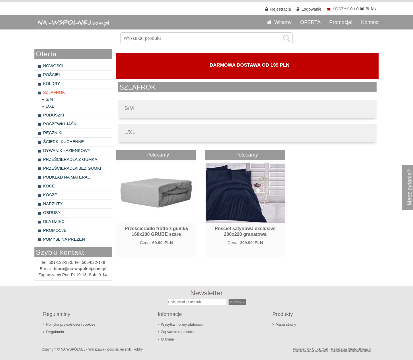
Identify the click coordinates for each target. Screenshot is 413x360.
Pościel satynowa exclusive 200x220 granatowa (245, 231)
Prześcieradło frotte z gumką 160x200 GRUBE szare (156, 231)
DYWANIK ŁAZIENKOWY (66, 150)
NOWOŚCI (53, 66)
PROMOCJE (55, 230)
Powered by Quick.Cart (310, 349)
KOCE (49, 186)
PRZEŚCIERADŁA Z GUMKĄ (70, 159)
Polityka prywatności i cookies (71, 324)
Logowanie (311, 9)
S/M (49, 99)
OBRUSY (52, 212)
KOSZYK (340, 9)
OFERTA (310, 22)
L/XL (50, 106)
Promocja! (340, 22)
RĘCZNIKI (52, 132)
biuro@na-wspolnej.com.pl (80, 268)
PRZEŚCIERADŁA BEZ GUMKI (72, 168)
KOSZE (50, 195)
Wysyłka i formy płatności (182, 324)
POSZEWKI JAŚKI (60, 124)
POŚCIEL (52, 74)
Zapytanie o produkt (177, 332)
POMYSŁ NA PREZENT (65, 239)
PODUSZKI (53, 115)
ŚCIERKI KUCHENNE (63, 141)
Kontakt (370, 22)
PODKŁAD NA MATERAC (66, 177)
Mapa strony (286, 324)
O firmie (167, 339)
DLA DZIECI (54, 221)
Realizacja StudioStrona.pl (351, 349)
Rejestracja (280, 9)
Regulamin (55, 332)
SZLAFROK (54, 92)
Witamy (283, 22)
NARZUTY (53, 203)
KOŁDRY (51, 83)
